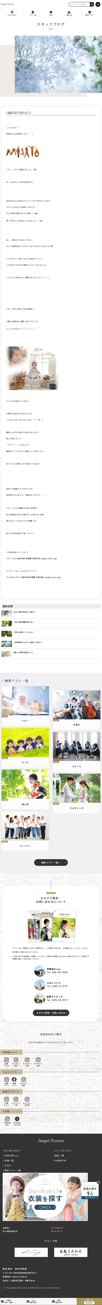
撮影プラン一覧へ (50, 862)
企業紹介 (6, 1228)
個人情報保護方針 (10, 1231)
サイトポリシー (57, 1228)
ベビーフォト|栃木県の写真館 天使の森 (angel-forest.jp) (31, 558)
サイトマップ (56, 1231)
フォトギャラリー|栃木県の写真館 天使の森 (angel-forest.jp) (33, 577)
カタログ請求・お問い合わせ (51, 1012)
